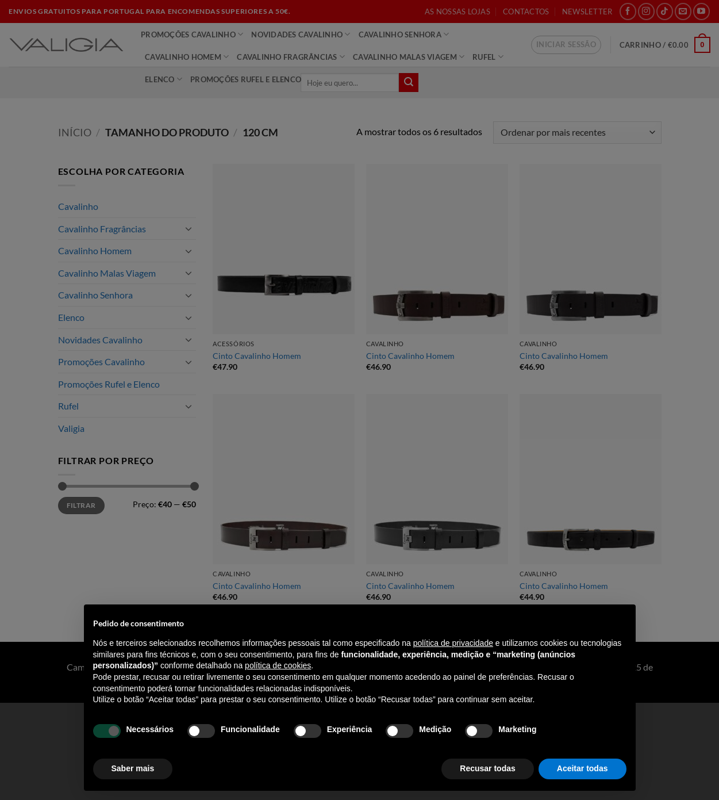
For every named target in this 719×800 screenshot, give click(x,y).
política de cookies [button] (278, 665)
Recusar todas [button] (487, 768)
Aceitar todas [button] (582, 768)
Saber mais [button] (133, 768)
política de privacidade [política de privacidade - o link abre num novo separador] (453, 643)
